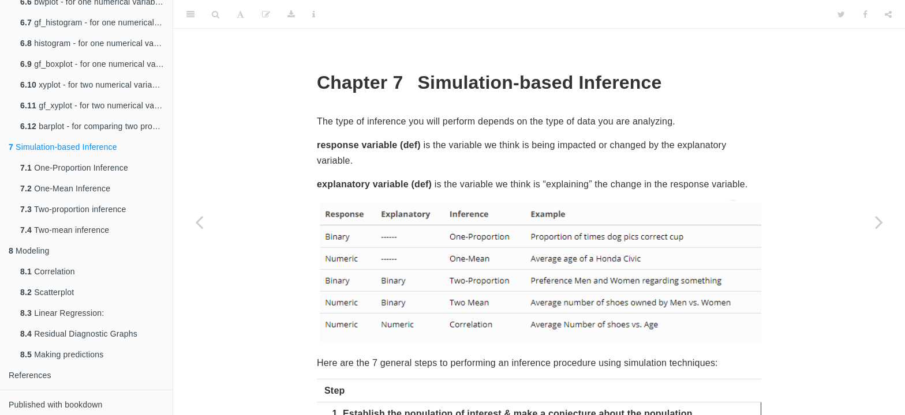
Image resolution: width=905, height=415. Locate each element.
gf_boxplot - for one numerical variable (96, 64)
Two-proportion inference (73, 209)
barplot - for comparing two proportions (96, 126)
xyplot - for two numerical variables (93, 84)
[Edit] (266, 14)
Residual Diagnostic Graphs (78, 333)
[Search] (215, 14)
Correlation (47, 271)
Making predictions (61, 354)
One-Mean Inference (65, 188)
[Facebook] (865, 14)
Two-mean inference (64, 230)
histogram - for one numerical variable (96, 43)
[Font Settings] (240, 14)
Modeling (29, 250)
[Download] (291, 14)
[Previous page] (199, 222)
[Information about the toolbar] (314, 14)
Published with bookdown (56, 404)
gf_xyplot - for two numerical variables (96, 105)
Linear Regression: (62, 313)
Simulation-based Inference (63, 147)
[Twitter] (841, 14)
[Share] (888, 14)
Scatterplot (47, 292)
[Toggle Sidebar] (190, 14)
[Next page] (879, 222)
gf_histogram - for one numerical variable (96, 22)
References (30, 375)
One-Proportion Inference (74, 167)
